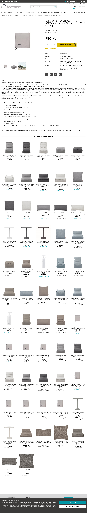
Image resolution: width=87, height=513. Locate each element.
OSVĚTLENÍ (39, 12)
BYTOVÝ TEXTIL (26, 12)
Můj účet (69, 4)
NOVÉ (82, 12)
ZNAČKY (75, 12)
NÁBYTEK (33, 12)
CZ (80, 4)
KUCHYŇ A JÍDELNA (17, 12)
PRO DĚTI (50, 12)
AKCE (78, 12)
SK (84, 4)
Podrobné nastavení (72, 506)
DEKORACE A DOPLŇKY (6, 12)
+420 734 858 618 (70, 1)
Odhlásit (75, 4)
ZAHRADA (45, 12)
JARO (65, 12)
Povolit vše (72, 502)
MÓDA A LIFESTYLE (58, 12)
